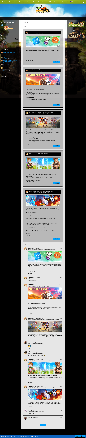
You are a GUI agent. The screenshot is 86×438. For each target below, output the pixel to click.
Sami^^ (4, 65)
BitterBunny (15, 44)
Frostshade (6, 24)
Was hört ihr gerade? (40, 411)
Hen (29, 410)
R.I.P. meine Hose (6, 64)
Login (79, 1)
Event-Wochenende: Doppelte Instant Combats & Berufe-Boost (41, 191)
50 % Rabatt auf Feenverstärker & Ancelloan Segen (38, 31)
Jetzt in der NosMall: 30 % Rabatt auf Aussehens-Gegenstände (41, 112)
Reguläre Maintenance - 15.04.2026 (10, 57)
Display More (43, 425)
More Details (78, 436)
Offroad (30, 352)
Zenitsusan (5, 55)
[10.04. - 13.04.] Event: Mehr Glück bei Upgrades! (38, 153)
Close (83, 436)
